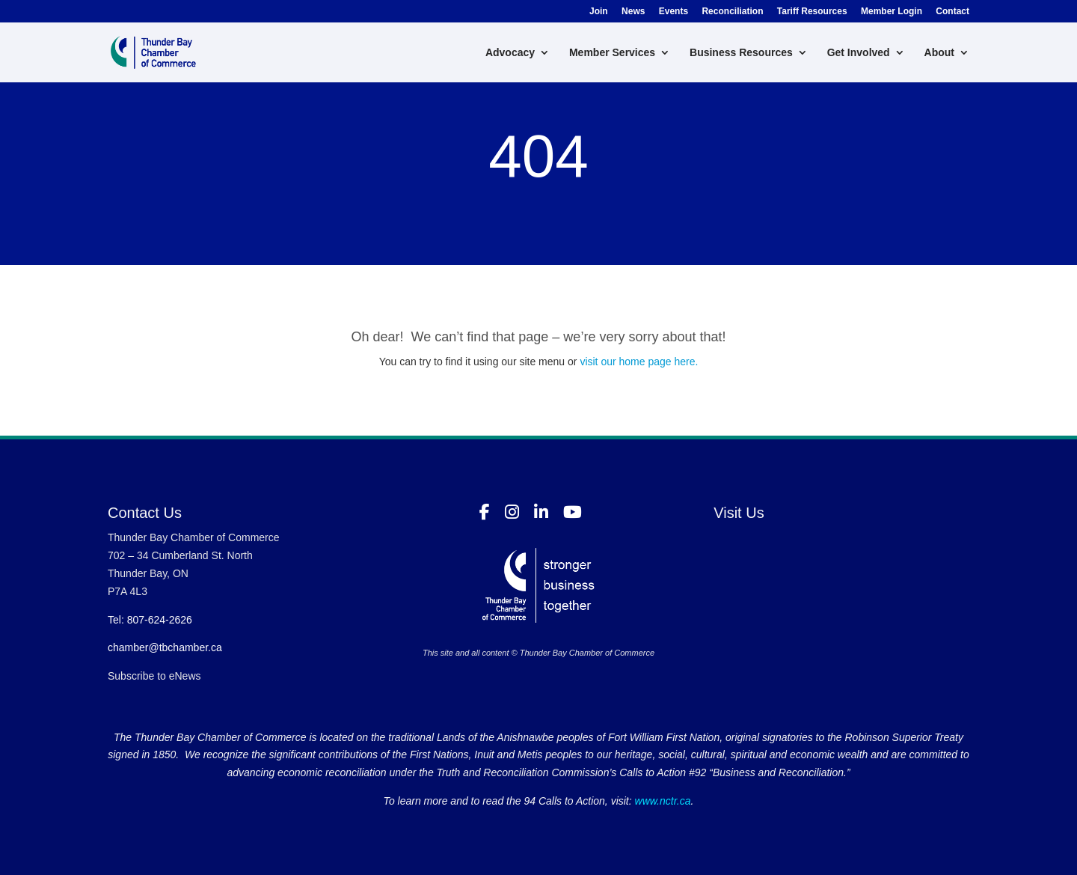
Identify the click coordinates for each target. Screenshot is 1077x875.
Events (673, 11)
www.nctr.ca (661, 801)
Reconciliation (732, 11)
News (633, 11)
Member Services (612, 52)
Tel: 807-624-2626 (150, 620)
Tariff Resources (812, 11)
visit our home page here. (639, 362)
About (939, 52)
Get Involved (858, 52)
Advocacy (510, 52)
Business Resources (741, 52)
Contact (952, 11)
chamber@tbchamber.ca (165, 647)
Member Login (891, 11)
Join (598, 11)
